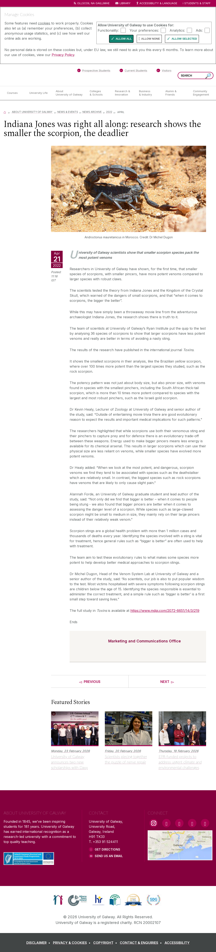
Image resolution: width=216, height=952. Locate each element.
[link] (58, 900)
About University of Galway (32, 111)
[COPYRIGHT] (106, 942)
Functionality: (108, 30)
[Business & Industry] (149, 93)
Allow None (150, 38)
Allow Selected (184, 38)
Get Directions (107, 849)
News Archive (92, 111)
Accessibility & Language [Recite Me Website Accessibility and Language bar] (156, 3)
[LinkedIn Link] (192, 823)
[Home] (5, 111)
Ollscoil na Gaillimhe (93, 3)
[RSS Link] (205, 823)
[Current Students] (133, 71)
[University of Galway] (34, 75)
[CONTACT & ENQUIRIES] (141, 942)
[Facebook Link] (166, 823)
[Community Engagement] (201, 93)
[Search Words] (195, 75)
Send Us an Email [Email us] (109, 856)
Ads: (199, 30)
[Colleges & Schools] (99, 93)
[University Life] (39, 93)
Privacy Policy (63, 55)
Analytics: (177, 30)
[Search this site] (208, 76)
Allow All (124, 38)
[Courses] (15, 93)
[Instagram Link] (153, 823)
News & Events (67, 111)
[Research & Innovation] (124, 93)
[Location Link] (180, 858)
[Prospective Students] (93, 71)
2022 (109, 111)
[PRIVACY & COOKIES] (72, 942)
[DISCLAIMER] (39, 942)
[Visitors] (164, 71)
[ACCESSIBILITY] (177, 942)
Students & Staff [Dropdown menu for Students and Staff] (197, 3)
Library (125, 3)
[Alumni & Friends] (176, 93)
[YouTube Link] (179, 823)
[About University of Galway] (69, 93)
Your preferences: (144, 30)
